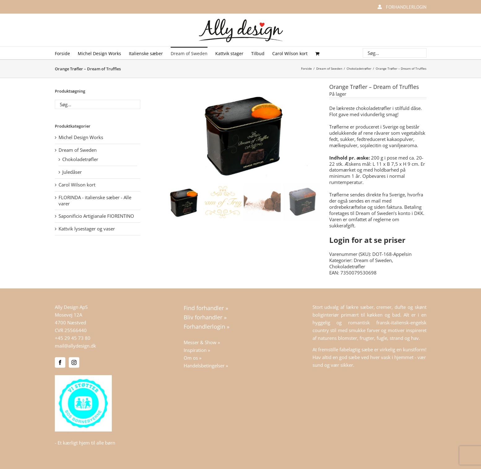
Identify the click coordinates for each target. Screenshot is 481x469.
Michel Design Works (81, 137)
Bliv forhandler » (205, 317)
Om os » (192, 358)
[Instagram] (74, 362)
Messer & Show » (202, 342)
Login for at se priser (367, 240)
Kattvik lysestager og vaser (87, 229)
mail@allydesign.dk (75, 346)
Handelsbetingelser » (206, 365)
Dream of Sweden (373, 260)
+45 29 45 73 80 (72, 338)
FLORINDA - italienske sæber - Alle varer (95, 200)
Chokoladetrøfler (347, 266)
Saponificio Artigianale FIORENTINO (96, 216)
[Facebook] (60, 362)
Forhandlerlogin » (207, 326)
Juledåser (72, 172)
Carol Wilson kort (77, 185)
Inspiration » (197, 350)
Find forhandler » (206, 308)
